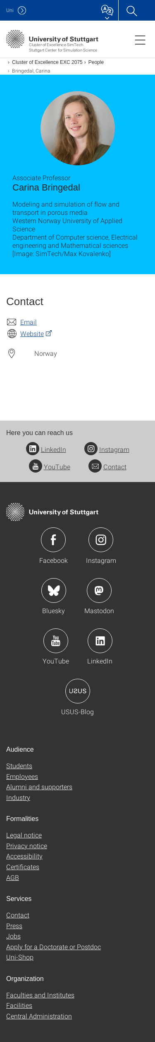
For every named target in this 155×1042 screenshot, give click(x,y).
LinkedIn (46, 449)
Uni (10, 10)
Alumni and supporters (39, 786)
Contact (107, 466)
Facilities (19, 1005)
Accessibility (24, 855)
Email (28, 322)
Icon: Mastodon (99, 590)
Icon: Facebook (53, 539)
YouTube (49, 466)
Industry (18, 797)
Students (19, 765)
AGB (12, 877)
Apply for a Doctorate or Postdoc (53, 946)
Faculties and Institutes (40, 994)
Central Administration (39, 1015)
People (96, 62)
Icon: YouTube (55, 640)
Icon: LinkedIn (100, 640)
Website (32, 333)
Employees (22, 776)
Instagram (106, 449)
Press (14, 925)
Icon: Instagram (100, 539)
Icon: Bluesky (53, 590)
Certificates (22, 866)
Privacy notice (26, 845)
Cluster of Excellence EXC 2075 (47, 62)
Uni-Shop (19, 957)
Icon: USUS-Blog (77, 691)
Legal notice (24, 834)
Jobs (13, 935)
